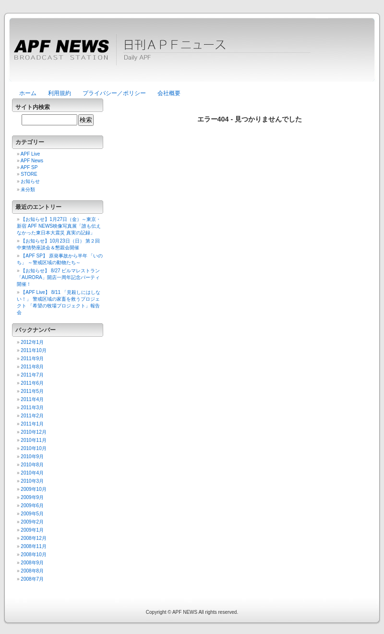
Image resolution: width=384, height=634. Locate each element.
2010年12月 (33, 432)
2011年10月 (33, 350)
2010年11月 (33, 440)
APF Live (30, 154)
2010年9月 (32, 456)
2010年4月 (32, 473)
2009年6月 (32, 505)
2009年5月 (32, 513)
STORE (29, 174)
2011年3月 (32, 407)
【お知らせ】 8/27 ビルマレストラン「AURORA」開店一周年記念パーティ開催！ (58, 277)
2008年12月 (33, 538)
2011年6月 (32, 383)
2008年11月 (33, 546)
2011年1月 (32, 424)
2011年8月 (32, 366)
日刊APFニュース (192, 55)
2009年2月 (32, 521)
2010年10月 (33, 448)
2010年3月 (32, 481)
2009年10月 (33, 489)
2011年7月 (32, 375)
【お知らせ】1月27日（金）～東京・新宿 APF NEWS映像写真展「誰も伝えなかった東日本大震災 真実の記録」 (59, 226)
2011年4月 (32, 399)
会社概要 (168, 93)
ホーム (27, 93)
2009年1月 (32, 530)
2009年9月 (32, 497)
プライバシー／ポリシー (114, 93)
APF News (32, 160)
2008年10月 (33, 554)
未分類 (28, 189)
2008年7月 (32, 579)
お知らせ (30, 181)
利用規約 (59, 93)
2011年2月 (32, 415)
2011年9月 (32, 358)
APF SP (29, 167)
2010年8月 (32, 464)
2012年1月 (32, 342)
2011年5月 (32, 391)
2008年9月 (32, 562)
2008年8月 (32, 570)
